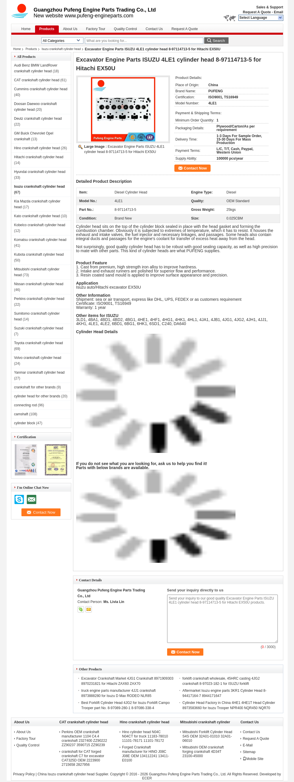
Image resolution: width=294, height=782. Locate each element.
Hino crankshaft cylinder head (37, 148)
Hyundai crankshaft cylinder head (39, 172)
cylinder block (24, 423)
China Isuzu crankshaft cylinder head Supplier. (74, 774)
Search (219, 40)
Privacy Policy (24, 774)
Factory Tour (95, 29)
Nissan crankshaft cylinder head (38, 284)
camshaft (21, 414)
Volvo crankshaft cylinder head (37, 358)
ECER (147, 778)
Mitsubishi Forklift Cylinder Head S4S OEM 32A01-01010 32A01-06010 (207, 736)
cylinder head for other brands (37, 396)
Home (26, 29)
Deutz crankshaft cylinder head (38, 119)
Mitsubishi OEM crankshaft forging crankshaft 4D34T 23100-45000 (203, 751)
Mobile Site (253, 759)
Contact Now (195, 168)
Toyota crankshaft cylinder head (38, 343)
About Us (70, 29)
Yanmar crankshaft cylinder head (39, 372)
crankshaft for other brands (35, 387)
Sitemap (249, 752)
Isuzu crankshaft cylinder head (61, 49)
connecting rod (25, 405)
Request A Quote (257, 12)
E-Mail (248, 745)
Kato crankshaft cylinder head (37, 216)
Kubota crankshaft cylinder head (39, 254)
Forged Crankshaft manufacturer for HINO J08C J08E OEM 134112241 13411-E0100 (145, 753)
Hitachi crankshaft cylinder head (38, 157)
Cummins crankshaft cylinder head (40, 89)
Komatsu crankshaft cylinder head (40, 240)
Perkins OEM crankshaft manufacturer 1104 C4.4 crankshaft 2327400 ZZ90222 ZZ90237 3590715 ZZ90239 (84, 738)
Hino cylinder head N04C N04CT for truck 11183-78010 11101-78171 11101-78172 (145, 736)
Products (46, 29)
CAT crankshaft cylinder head (36, 80)
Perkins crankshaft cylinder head (39, 299)
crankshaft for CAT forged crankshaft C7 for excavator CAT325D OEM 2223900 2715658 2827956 (83, 758)
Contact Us (154, 29)
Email (278, 12)
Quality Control (125, 29)
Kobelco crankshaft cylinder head (39, 225)
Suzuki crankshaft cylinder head (38, 328)
